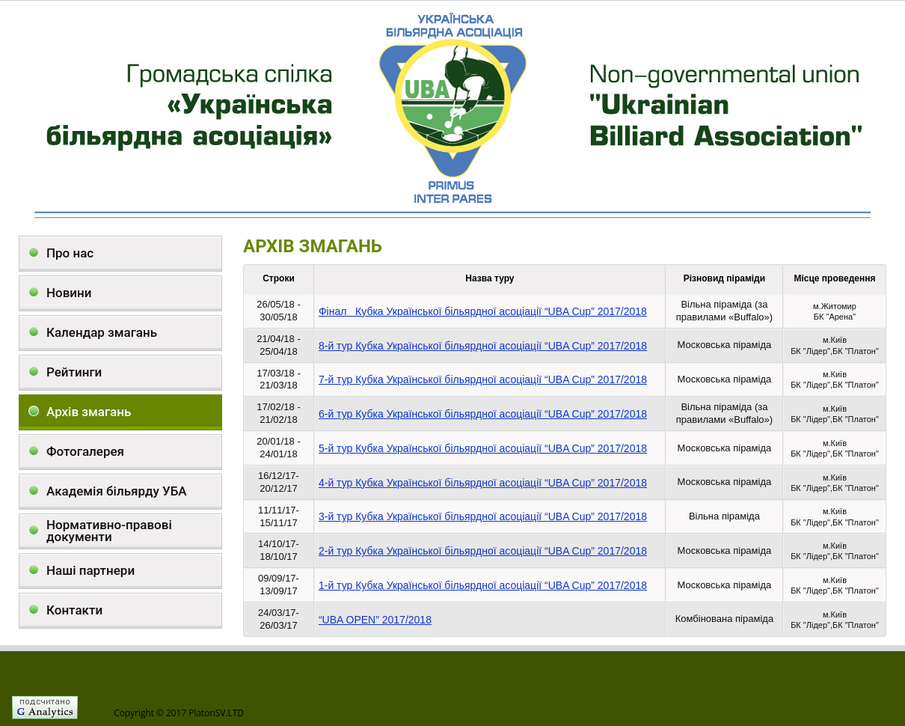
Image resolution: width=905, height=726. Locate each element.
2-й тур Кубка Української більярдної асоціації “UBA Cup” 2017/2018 (483, 551)
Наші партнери (90, 570)
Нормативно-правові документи (109, 530)
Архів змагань (88, 411)
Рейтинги (74, 371)
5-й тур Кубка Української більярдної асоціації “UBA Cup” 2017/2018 (483, 448)
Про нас (69, 252)
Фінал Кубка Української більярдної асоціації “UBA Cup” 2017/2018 (483, 311)
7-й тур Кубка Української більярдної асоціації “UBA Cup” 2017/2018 (483, 379)
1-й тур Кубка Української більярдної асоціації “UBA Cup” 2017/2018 (483, 585)
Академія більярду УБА (116, 491)
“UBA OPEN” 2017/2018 (375, 620)
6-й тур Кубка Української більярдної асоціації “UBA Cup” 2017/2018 (483, 414)
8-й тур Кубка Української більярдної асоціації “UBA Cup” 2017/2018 (483, 346)
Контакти (74, 610)
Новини (69, 292)
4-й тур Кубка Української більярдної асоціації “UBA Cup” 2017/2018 (483, 483)
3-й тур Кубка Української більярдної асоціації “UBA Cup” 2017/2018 (483, 516)
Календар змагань (101, 332)
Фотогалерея (85, 451)
